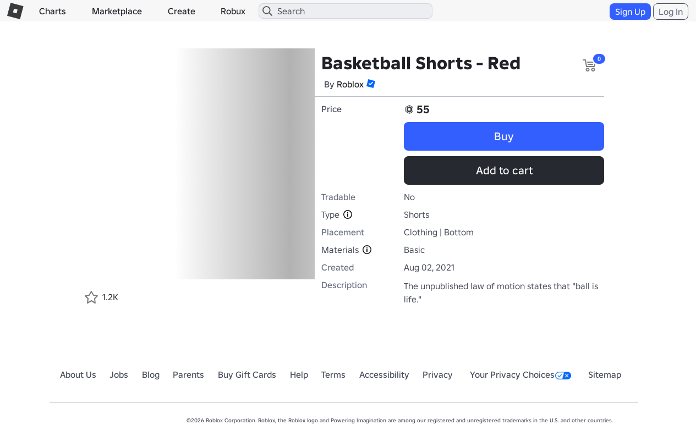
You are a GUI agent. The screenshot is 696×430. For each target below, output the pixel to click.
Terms (333, 374)
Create (181, 10)
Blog (151, 374)
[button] (370, 83)
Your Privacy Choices (520, 374)
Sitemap (604, 374)
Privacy (438, 374)
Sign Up (630, 11)
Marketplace (117, 10)
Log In (671, 11)
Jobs (118, 374)
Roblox (350, 84)
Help (299, 374)
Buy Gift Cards (247, 374)
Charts (52, 10)
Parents (188, 374)
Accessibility (384, 374)
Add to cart (504, 170)
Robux (233, 10)
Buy (504, 136)
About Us (78, 374)
